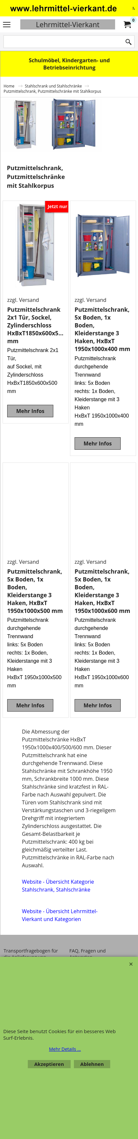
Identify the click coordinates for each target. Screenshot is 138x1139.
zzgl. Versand (23, 300)
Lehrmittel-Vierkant (67, 24)
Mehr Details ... (65, 1049)
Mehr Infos (30, 411)
